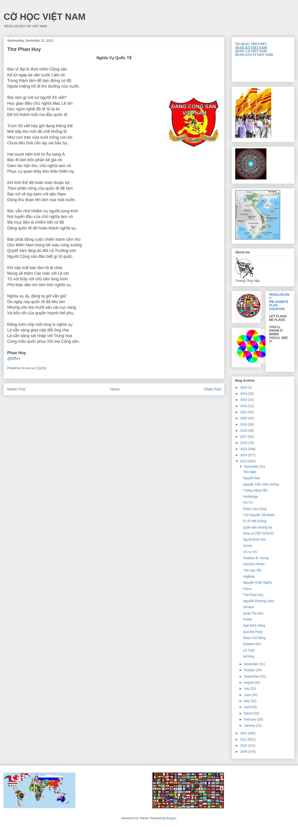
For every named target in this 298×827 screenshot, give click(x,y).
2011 (244, 739)
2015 (244, 449)
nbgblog (248, 576)
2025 (244, 387)
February (250, 719)
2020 (244, 418)
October (250, 670)
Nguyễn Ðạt (251, 478)
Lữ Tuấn (249, 650)
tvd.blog (248, 656)
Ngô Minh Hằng (254, 625)
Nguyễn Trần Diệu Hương (261, 484)
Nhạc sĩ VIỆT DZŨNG (258, 533)
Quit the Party (253, 632)
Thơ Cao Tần (252, 570)
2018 (244, 430)
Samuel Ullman (254, 564)
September (252, 676)
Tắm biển (249, 472)
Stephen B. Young (255, 558)
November (251, 664)
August (249, 682)
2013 (244, 461)
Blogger (171, 818)
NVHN (247, 546)
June (247, 695)
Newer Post (16, 389)
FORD (247, 619)
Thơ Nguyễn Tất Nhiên (259, 515)
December (251, 466)
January (250, 725)
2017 (244, 436)
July (247, 688)
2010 (244, 745)
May (247, 701)
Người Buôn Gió (254, 539)
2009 (244, 751)
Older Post (212, 389)
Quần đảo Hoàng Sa (257, 527)
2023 (244, 399)
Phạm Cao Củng (254, 509)
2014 (244, 455)
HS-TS (248, 502)
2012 (244, 733)
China (247, 589)
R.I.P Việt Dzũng (254, 521)
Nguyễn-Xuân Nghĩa (257, 582)
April (247, 707)
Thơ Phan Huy (253, 595)
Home (115, 389)
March (249, 713)
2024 (244, 393)
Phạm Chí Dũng (254, 638)
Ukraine (248, 607)
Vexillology (250, 496)
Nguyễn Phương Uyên (258, 601)
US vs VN (250, 552)
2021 (244, 412)
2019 (244, 424)
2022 (244, 406)
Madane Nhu (252, 644)
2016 (244, 442)
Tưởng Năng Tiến (255, 490)
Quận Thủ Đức (253, 613)
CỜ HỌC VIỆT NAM (45, 17)
